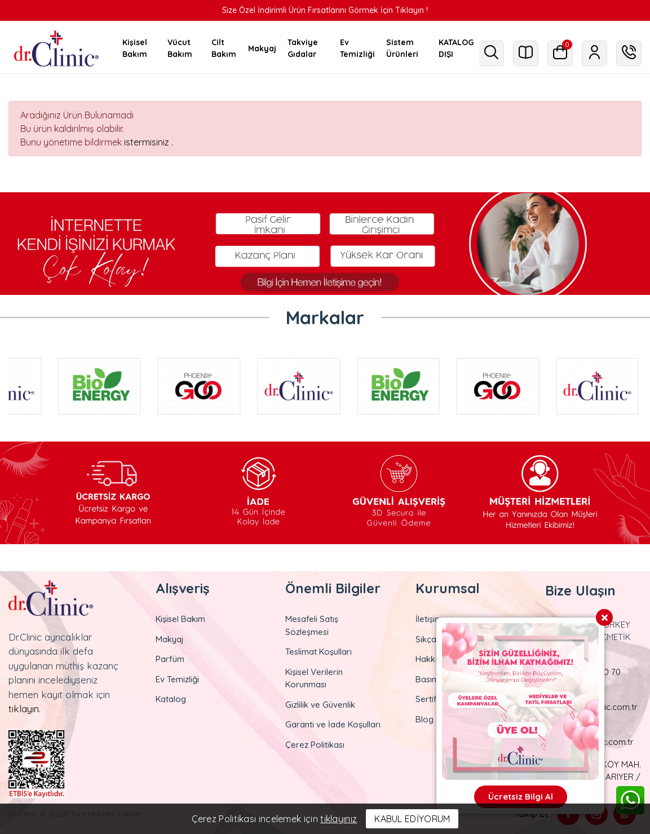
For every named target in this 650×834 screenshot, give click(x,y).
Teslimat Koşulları (318, 651)
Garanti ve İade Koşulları (333, 724)
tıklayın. (24, 708)
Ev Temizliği (177, 679)
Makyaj (170, 639)
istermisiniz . (148, 142)
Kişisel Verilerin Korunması (314, 678)
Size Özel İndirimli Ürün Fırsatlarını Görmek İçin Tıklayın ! (325, 10)
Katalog (171, 699)
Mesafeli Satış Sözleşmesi (311, 625)
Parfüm (170, 659)
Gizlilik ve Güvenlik (320, 704)
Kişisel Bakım (180, 619)
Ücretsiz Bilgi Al (520, 796)
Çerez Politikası (314, 744)
